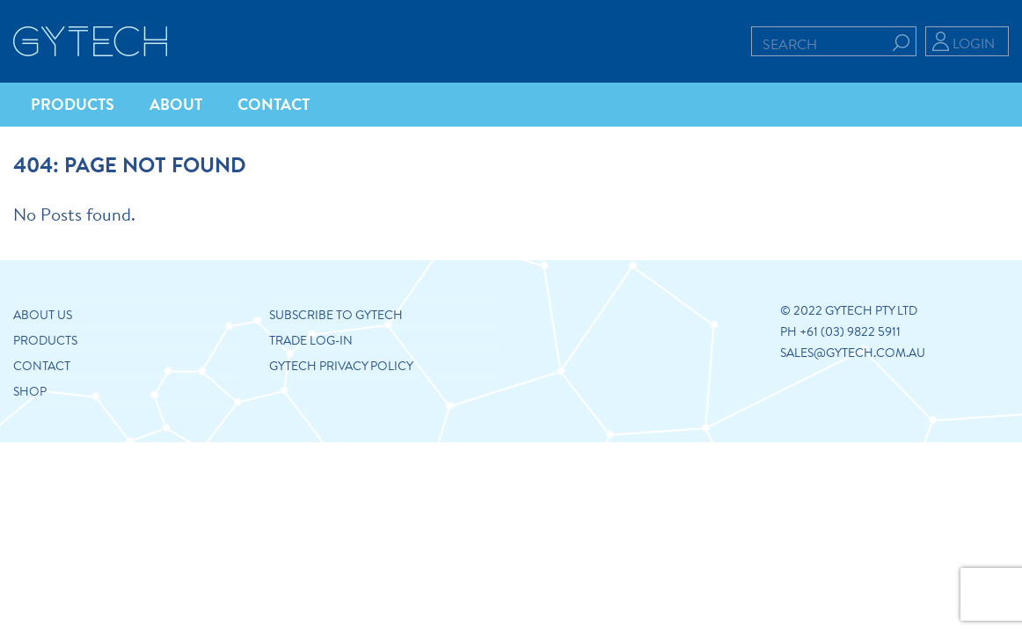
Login (974, 42)
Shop (30, 391)
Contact (41, 366)
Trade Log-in (311, 340)
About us (42, 315)
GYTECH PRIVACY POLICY (341, 366)
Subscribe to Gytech (336, 315)
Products (45, 340)
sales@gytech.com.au (852, 352)
